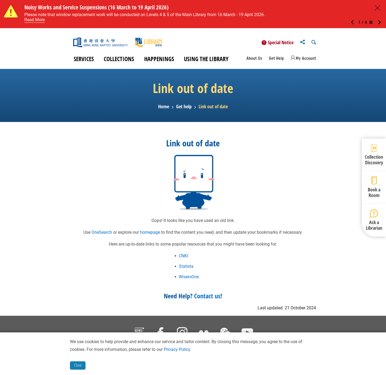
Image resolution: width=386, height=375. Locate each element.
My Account (306, 60)
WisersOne (189, 278)
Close (77, 365)
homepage (150, 234)
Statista (186, 268)
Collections (119, 61)
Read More (34, 19)
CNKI (183, 258)
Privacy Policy (177, 349)
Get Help (276, 60)
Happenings (159, 61)
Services (84, 61)
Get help (184, 109)
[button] (354, 22)
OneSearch (101, 234)
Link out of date (213, 109)
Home (163, 109)
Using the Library (206, 61)
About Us (254, 60)
